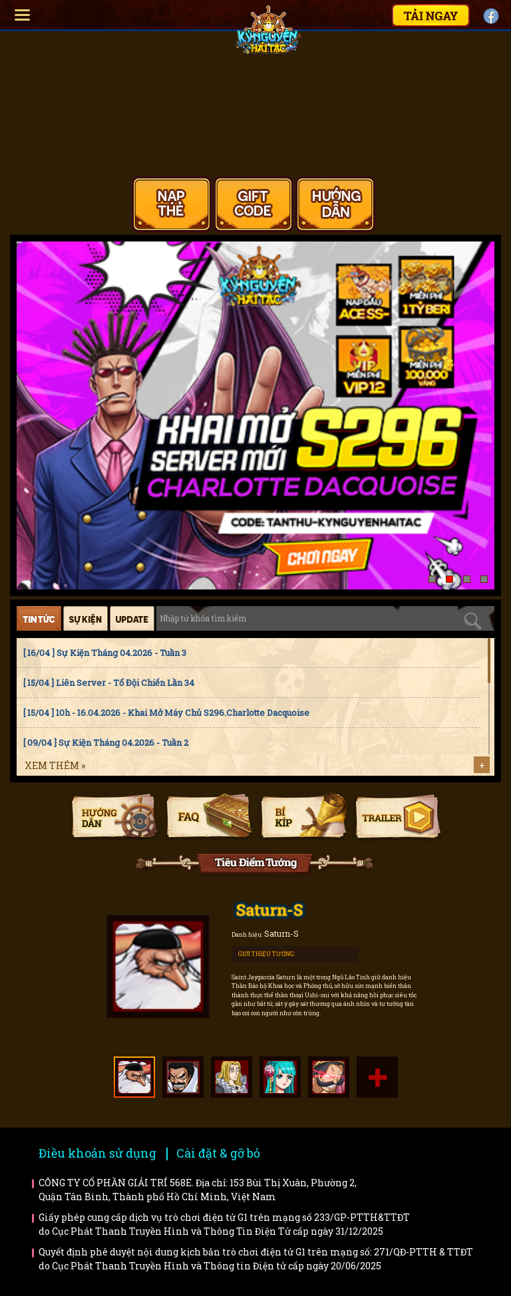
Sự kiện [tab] (85, 618)
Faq (208, 817)
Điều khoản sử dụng (97, 1153)
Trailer (397, 817)
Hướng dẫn (114, 817)
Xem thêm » (55, 765)
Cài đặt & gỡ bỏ (218, 1153)
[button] (432, 579)
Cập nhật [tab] (132, 618)
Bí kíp (303, 817)
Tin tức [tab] (39, 618)
